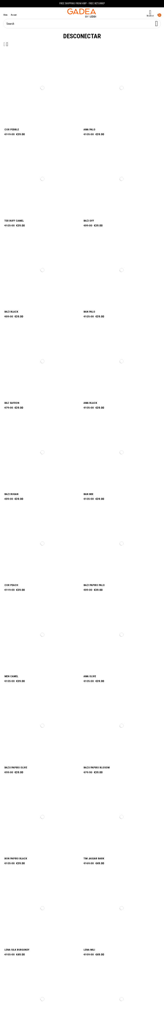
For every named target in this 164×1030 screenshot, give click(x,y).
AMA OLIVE (90, 676)
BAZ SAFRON (11, 402)
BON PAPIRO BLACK (15, 858)
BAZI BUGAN (11, 494)
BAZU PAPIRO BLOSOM (97, 767)
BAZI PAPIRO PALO (94, 585)
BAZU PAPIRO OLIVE (15, 767)
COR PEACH (11, 585)
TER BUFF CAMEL (14, 220)
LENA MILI (89, 949)
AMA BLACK (90, 402)
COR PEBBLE (11, 129)
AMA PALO (89, 129)
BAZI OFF (89, 220)
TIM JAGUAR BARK (94, 858)
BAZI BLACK (11, 311)
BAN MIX (88, 494)
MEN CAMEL (11, 676)
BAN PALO (89, 311)
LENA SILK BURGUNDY (16, 949)
